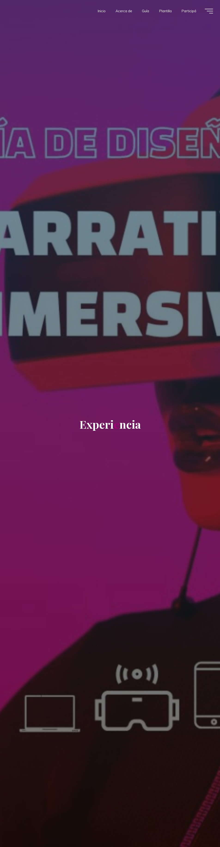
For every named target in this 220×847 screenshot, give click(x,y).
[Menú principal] (209, 11)
